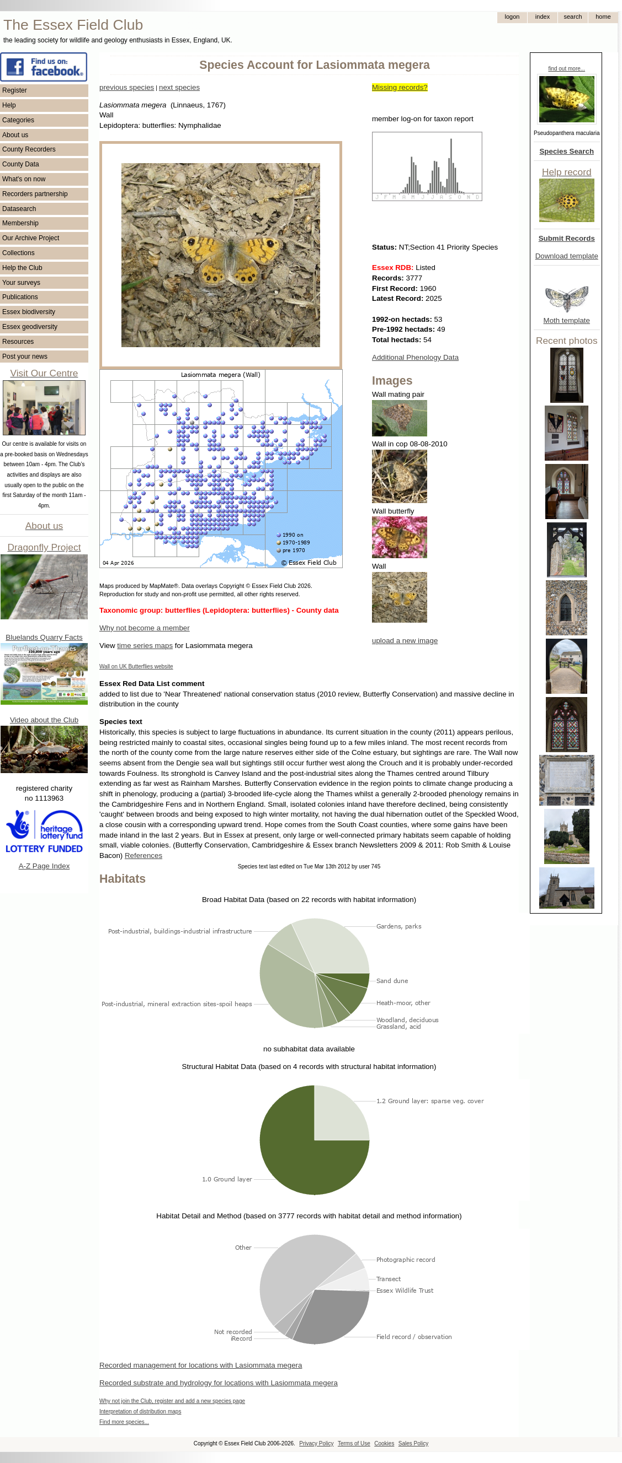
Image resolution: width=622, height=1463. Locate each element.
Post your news (24, 356)
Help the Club (22, 268)
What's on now (23, 179)
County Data (20, 164)
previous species (126, 87)
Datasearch (19, 209)
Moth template (567, 320)
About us (15, 135)
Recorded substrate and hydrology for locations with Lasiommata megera (218, 1383)
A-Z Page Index (44, 866)
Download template (566, 256)
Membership (20, 223)
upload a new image (405, 640)
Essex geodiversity (29, 327)
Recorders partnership (35, 194)
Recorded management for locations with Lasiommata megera (200, 1365)
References (143, 855)
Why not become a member (144, 628)
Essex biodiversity (28, 312)
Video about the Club (44, 720)
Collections (18, 253)
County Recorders (29, 149)
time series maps (145, 645)
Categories (18, 120)
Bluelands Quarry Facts (44, 637)
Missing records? (400, 87)
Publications (20, 297)
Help (9, 105)
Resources (18, 341)
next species (179, 87)
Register (14, 90)
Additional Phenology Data (415, 357)
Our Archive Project (30, 238)
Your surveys (21, 283)
